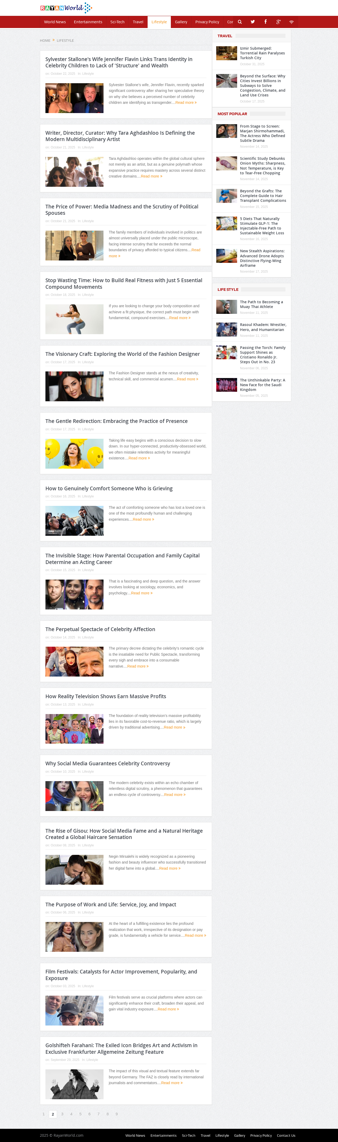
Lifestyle (159, 22)
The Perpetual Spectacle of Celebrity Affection (100, 629)
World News (55, 22)
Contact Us (286, 1135)
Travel (138, 22)
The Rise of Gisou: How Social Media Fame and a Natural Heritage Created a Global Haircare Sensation (124, 834)
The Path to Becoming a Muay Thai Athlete (261, 304)
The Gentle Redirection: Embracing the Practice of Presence (116, 421)
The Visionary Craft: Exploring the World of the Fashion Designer (122, 354)
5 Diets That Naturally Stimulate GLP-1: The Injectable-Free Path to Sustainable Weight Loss (262, 226)
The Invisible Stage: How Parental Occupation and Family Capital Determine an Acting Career (122, 559)
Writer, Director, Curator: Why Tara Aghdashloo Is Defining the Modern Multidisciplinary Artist (120, 136)
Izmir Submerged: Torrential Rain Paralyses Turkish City (262, 53)
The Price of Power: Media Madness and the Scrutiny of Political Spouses (121, 210)
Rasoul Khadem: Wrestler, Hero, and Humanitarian (263, 327)
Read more (186, 102)
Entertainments (88, 22)
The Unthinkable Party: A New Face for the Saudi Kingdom (262, 384)
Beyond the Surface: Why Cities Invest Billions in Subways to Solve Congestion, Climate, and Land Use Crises (262, 85)
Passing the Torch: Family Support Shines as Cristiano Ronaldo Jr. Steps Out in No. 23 (263, 355)
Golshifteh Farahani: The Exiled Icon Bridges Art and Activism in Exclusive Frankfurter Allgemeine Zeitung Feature (121, 1048)
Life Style (228, 289)
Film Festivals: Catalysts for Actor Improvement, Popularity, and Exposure (121, 975)
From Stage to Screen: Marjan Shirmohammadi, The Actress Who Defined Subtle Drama (262, 133)
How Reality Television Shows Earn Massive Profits (105, 696)
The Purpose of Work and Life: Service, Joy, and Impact (110, 904)
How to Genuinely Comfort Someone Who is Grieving (109, 488)
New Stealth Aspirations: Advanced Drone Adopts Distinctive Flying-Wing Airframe (262, 258)
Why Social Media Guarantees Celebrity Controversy (107, 763)
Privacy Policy (207, 22)
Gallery (181, 22)
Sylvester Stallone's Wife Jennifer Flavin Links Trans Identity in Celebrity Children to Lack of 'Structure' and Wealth (119, 62)
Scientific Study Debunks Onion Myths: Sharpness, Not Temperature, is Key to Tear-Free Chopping (262, 165)
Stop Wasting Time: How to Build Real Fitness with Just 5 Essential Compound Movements (123, 283)
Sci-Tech (117, 22)
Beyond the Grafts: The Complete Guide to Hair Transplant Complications (263, 195)
